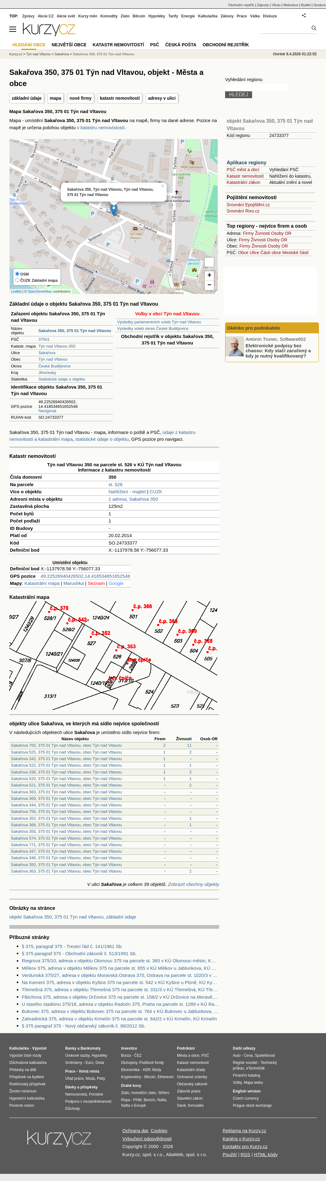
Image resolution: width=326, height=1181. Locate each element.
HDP (146, 1070)
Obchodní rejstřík (241, 5)
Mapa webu (253, 1082)
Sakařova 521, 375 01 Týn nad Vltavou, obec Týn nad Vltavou (66, 785)
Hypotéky (156, 16)
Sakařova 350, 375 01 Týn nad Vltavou (103, 54)
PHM (137, 1100)
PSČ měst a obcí (243, 169)
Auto (237, 1055)
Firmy (248, 233)
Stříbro (163, 1093)
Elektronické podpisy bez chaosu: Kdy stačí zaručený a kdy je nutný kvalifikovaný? (278, 350)
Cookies (159, 1130)
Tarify (173, 16)
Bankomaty (90, 1048)
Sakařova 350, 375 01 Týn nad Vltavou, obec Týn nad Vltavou (66, 864)
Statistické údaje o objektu (61, 379)
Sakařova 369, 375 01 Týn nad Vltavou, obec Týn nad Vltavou (66, 798)
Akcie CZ (45, 16)
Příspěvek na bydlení (26, 1077)
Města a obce (188, 1055)
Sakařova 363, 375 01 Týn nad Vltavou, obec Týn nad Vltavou (66, 871)
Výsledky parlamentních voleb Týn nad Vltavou (159, 322)
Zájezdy (263, 5)
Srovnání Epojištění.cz (248, 204)
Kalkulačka (208, 16)
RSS (245, 1154)
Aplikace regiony (246, 162)
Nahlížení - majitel (127, 491)
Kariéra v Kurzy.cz (241, 1138)
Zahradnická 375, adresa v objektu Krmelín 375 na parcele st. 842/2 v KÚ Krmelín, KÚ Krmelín (119, 1018)
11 (189, 745)
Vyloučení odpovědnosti (147, 1138)
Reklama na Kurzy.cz (244, 1130)
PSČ (154, 44)
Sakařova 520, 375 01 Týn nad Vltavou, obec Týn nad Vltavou (66, 778)
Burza (126, 1055)
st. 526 (116, 484)
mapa (55, 98)
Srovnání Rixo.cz (243, 210)
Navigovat (47, 410)
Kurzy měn (87, 16)
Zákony (226, 16)
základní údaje (27, 98)
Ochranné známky (192, 1077)
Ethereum (165, 1077)
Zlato (125, 16)
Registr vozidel (245, 1062)
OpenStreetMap (40, 291)
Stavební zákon (190, 1098)
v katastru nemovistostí (101, 127)
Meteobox (290, 5)
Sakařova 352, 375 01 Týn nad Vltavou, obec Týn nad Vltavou (66, 818)
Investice (129, 1048)
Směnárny (73, 1062)
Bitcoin (139, 16)
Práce (242, 16)
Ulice (254, 252)
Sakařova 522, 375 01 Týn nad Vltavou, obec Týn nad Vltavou (66, 765)
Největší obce (69, 44)
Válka (255, 16)
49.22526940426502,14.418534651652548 (85, 576)
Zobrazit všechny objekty (193, 884)
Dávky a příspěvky (81, 1087)
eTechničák (255, 1068)
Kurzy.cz (15, 54)
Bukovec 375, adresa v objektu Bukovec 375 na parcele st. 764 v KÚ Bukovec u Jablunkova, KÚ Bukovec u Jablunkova (120, 1011)
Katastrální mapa (42, 583)
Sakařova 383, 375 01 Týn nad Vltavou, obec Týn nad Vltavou (66, 792)
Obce (243, 252)
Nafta (161, 1100)
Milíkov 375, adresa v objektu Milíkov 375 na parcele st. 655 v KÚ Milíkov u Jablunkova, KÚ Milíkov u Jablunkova (120, 968)
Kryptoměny (131, 1077)
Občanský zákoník (192, 1084)
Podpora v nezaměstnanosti (88, 1101)
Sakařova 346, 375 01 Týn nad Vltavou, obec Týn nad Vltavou (66, 857)
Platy (101, 1078)
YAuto (276, 5)
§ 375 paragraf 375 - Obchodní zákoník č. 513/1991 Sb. (79, 953)
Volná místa (89, 1071)
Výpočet (39, 1048)
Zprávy (28, 16)
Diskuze (270, 16)
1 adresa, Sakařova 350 (133, 499)
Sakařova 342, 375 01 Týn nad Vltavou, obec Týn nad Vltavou (66, 758)
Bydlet (306, 5)
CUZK (156, 491)
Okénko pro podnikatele (253, 328)
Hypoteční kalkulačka (26, 1098)
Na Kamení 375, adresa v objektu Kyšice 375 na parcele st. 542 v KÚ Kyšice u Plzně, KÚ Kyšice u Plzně (120, 982)
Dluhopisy (129, 1062)
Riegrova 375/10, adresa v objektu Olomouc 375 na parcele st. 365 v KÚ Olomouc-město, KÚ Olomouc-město (120, 960)
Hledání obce (29, 44)
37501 (44, 339)
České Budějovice (54, 366)
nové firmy (81, 98)
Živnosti (262, 233)
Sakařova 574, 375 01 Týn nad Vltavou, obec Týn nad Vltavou (66, 838)
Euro (89, 1062)
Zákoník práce (189, 1091)
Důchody (72, 1108)
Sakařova (47, 352)
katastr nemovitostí (120, 98)
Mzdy (156, 1070)
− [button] (209, 285)
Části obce (270, 252)
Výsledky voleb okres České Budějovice (152, 328)
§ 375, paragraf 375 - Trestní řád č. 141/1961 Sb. (72, 946)
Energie (188, 16)
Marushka (73, 583)
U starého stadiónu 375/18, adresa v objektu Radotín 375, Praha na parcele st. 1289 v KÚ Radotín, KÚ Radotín (120, 1004)
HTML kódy (266, 1154)
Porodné (96, 1094)
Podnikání (186, 1048)
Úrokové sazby (77, 1055)
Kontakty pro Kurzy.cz (245, 1146)
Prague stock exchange (252, 1105)
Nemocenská (76, 1094)
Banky (70, 1048)
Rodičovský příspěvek (27, 1084)
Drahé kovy (131, 1085)
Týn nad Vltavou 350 (56, 346)
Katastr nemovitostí (245, 176)
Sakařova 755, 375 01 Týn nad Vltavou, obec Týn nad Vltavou (66, 745)
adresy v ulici (162, 98)
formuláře (196, 1105)
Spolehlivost (265, 1055)
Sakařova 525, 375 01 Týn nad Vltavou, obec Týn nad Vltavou (66, 752)
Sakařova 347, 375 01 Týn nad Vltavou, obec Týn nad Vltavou (66, 851)
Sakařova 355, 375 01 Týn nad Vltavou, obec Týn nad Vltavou (66, 831)
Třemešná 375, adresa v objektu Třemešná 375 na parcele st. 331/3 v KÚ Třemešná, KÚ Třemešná (120, 989)
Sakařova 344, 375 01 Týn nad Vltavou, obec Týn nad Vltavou (66, 805)
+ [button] (209, 275)
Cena (248, 1055)
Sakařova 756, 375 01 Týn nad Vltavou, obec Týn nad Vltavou (66, 811)
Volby (237, 1082)
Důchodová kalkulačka (28, 1062)
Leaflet (16, 291)
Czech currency (246, 1098)
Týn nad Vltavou (53, 359)
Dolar (99, 1062)
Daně (181, 1105)
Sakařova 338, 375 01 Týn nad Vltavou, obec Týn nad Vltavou (66, 772)
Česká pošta (180, 44)
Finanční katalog (246, 1075)
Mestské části (295, 252)
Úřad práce (74, 1078)
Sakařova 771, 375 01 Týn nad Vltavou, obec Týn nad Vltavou (66, 844)
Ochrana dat (135, 1130)
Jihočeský (47, 372)
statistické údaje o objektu (102, 439)
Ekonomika (130, 1070)
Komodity (108, 16)
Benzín (149, 1100)
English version (246, 1091)
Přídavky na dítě (22, 1070)
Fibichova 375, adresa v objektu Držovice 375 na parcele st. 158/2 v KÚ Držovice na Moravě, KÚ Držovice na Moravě (120, 997)
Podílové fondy (151, 1062)
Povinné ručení (21, 1105)
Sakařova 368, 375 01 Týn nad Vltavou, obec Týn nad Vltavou (66, 825)
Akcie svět (66, 16)
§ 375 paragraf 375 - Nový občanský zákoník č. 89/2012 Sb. (84, 1025)
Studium (320, 5)
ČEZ (138, 1055)
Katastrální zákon (243, 182)
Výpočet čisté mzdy (25, 1055)
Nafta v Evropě (133, 1105)
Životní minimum (23, 1091)
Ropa (125, 1100)
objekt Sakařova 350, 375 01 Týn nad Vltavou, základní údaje (72, 916)
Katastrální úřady (191, 1070)
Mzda (90, 1078)
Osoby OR (281, 233)
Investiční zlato (143, 1093)
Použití (230, 1154)
